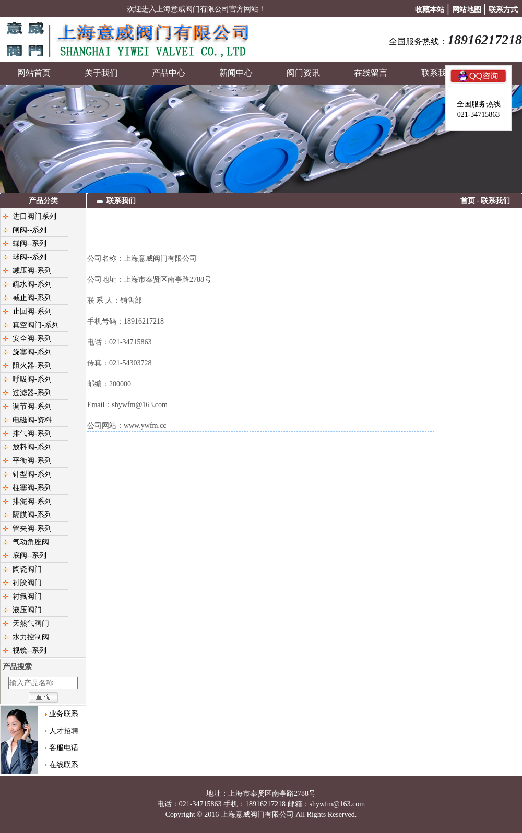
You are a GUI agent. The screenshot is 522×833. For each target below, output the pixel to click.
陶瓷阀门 (27, 569)
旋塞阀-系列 (32, 352)
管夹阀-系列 (32, 528)
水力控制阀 (31, 637)
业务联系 (63, 714)
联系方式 (503, 10)
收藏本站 (429, 10)
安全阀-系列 (32, 338)
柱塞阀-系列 (32, 488)
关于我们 (101, 72)
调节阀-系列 (32, 406)
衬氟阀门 (27, 596)
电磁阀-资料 (32, 420)
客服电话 (63, 748)
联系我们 (438, 72)
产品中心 (168, 72)
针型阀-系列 (32, 474)
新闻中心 (236, 72)
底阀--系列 (29, 556)
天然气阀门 (31, 623)
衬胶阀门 (27, 583)
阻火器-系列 (32, 366)
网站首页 (34, 72)
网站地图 (466, 10)
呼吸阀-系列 (32, 379)
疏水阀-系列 (32, 284)
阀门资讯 (303, 72)
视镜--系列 (29, 650)
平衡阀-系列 (32, 461)
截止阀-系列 (32, 298)
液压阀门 (27, 610)
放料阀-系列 (32, 447)
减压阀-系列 (32, 271)
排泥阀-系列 (32, 501)
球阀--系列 (29, 257)
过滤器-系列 (32, 393)
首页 (467, 201)
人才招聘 (63, 731)
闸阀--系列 (29, 230)
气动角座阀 (31, 542)
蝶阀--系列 (29, 243)
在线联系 (63, 765)
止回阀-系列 (32, 311)
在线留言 (370, 72)
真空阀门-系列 (36, 325)
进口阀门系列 (34, 216)
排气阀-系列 (32, 433)
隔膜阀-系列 (32, 515)
